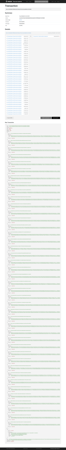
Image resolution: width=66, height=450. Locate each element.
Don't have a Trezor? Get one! (55, 448)
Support (58, 1)
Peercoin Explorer (17, 1)
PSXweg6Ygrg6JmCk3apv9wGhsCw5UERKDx (14, 36)
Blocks (27, 1)
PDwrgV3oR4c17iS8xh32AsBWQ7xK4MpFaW (40, 36)
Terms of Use (25, 448)
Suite (55, 1)
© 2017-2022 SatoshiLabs (10, 448)
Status (30, 1)
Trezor (53, 1)
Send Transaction (39, 448)
